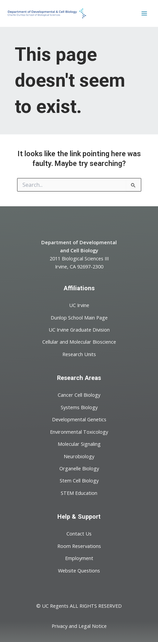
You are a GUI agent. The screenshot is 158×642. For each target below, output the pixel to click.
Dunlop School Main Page (79, 317)
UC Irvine (79, 305)
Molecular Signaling (79, 443)
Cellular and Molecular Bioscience (79, 341)
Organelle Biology (79, 468)
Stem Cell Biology (79, 480)
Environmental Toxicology (79, 431)
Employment (79, 558)
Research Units (79, 354)
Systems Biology (79, 406)
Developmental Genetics (79, 419)
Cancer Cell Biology (79, 394)
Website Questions (79, 570)
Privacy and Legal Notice (79, 626)
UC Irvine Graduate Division (79, 329)
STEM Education (79, 492)
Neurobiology (79, 456)
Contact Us (79, 533)
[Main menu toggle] (144, 13)
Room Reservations (79, 545)
